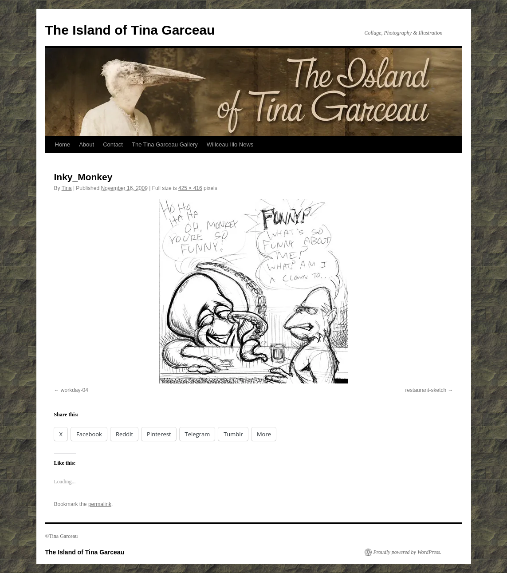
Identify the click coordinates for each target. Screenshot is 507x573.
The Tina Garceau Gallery (165, 144)
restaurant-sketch (425, 390)
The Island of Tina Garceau (130, 30)
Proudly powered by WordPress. (407, 552)
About (86, 144)
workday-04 (74, 390)
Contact (113, 144)
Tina (67, 188)
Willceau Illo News (230, 144)
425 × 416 (190, 188)
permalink (99, 504)
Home (63, 144)
